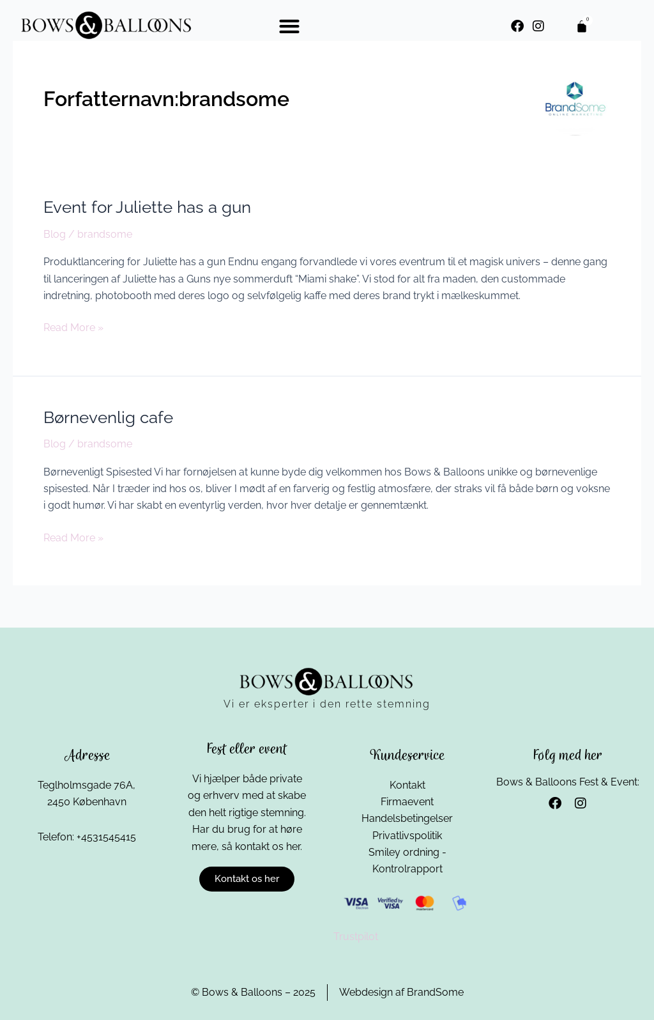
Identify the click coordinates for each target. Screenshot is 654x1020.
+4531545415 (106, 836)
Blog (54, 234)
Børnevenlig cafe (108, 417)
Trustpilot (355, 937)
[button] (289, 26)
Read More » (73, 327)
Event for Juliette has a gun (147, 207)
